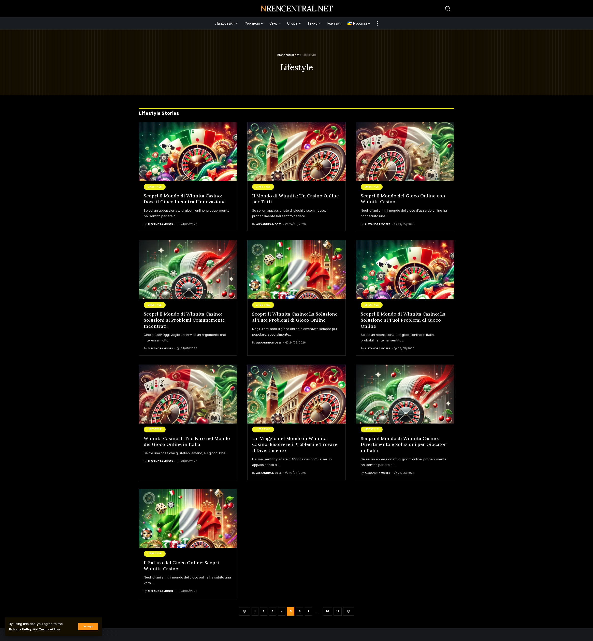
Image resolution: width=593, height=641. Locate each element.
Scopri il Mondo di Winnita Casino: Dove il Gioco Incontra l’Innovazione (185, 198)
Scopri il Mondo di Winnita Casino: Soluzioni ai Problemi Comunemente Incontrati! (185, 320)
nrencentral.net (296, 8)
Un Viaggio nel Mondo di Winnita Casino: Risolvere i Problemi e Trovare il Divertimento (295, 444)
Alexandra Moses (160, 224)
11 (337, 611)
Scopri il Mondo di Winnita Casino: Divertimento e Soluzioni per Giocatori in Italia (405, 444)
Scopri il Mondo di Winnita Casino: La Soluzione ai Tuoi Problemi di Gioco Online (403, 320)
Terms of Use (52, 629)
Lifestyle (155, 186)
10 (327, 611)
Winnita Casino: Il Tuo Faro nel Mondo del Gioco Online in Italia (187, 441)
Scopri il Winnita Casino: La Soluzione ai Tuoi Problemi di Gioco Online (295, 316)
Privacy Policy (21, 629)
